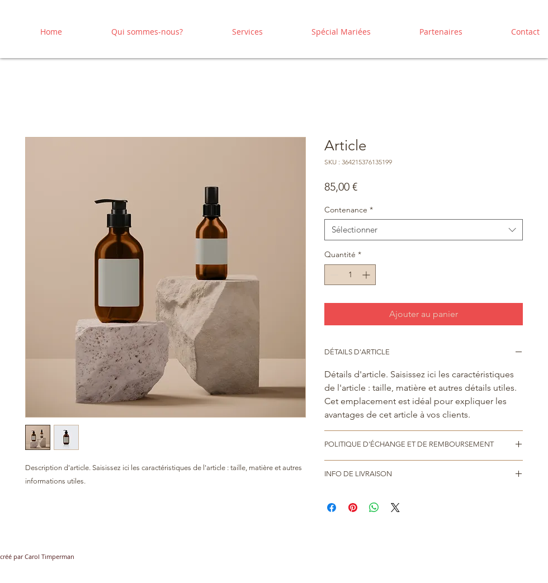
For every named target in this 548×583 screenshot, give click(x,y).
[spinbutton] (350, 275)
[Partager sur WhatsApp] (374, 507)
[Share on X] (395, 507)
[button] (231, 32)
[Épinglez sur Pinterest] (353, 507)
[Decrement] (333, 275)
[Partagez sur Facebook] (331, 507)
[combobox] (423, 229)
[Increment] (367, 275)
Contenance (348, 210)
